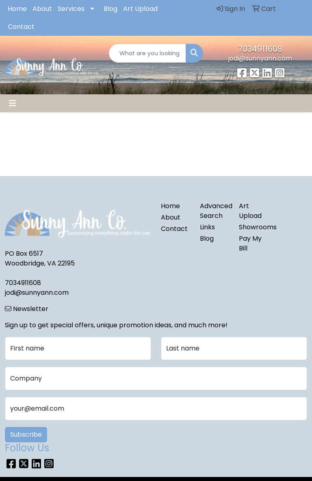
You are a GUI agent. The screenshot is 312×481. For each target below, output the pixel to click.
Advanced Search (214, 210)
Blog (110, 8)
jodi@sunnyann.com (260, 58)
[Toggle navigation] (12, 103)
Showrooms (253, 227)
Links (207, 227)
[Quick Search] (147, 53)
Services (71, 8)
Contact (21, 26)
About (42, 8)
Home (17, 8)
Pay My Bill (250, 243)
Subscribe (26, 434)
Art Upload (140, 8)
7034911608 (260, 48)
